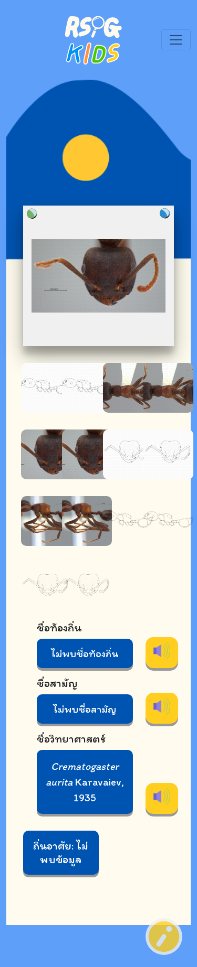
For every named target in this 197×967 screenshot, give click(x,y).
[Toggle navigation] (176, 39)
